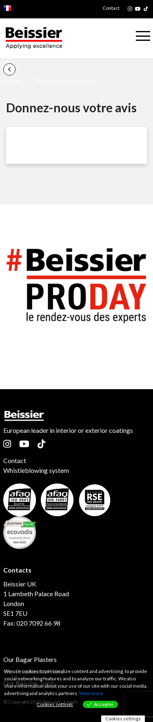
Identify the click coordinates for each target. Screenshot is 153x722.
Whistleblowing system (36, 470)
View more (91, 693)
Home (12, 80)
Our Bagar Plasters (30, 659)
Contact (111, 8)
